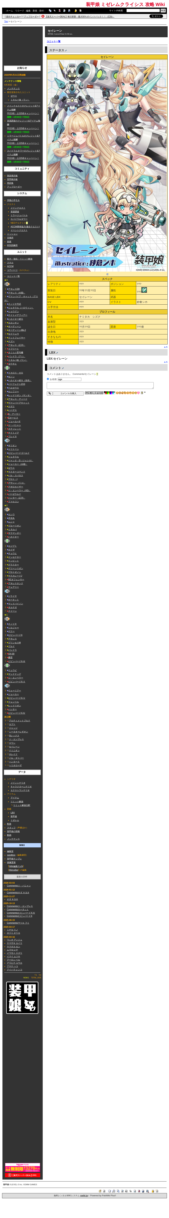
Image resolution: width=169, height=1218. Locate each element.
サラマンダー (14, 533)
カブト (12, 724)
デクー (11, 631)
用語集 (10, 183)
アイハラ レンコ (14, 969)
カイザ (11, 550)
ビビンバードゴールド (18, 453)
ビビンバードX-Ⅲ (16, 661)
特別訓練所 (12, 245)
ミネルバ (12, 529)
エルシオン (13, 323)
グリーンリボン (15, 568)
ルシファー (13, 391)
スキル (10, 262)
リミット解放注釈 (21, 805)
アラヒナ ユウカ (14, 963)
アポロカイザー (15, 487)
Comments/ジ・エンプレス (20, 906)
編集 (28, 10)
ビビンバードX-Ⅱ (16, 681)
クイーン (12, 611)
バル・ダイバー (16, 758)
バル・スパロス (15, 475)
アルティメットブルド (19, 720)
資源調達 (15, 211)
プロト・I (12, 479)
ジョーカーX (14, 421)
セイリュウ (13, 334)
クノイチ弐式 (14, 304)
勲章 (9, 824)
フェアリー (13, 587)
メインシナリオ (18, 783)
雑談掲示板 (12, 175)
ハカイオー (13, 537)
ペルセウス (13, 388)
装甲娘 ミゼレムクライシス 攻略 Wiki (125, 4)
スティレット (14, 429)
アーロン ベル (13, 960)
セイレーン (14, 747)
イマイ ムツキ (13, 956)
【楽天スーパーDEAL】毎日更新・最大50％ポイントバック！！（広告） (79, 16)
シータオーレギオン (18, 732)
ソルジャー (13, 627)
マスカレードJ (15, 576)
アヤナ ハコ (12, 966)
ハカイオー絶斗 (15, 319)
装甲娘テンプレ (14, 859)
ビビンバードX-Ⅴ (16, 698)
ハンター (12, 709)
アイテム (15, 797)
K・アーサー (14, 414)
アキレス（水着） (16, 293)
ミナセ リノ (12, 930)
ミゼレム (15, 820)
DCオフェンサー (16, 579)
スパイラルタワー (19, 219)
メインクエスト (18, 208)
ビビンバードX (15, 635)
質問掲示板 (12, 179)
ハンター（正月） (16, 498)
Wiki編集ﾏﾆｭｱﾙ (16, 866)
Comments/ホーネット (18, 909)
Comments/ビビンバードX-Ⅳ (21, 913)
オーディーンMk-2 (17, 330)
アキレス (12, 639)
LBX (13, 812)
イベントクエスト (19, 230)
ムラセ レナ (12, 950)
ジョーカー (13, 694)
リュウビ (12, 670)
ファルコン (13, 501)
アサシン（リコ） (16, 483)
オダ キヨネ (12, 899)
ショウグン (13, 311)
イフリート (13, 349)
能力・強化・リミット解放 (19, 259)
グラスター (13, 564)
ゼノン (11, 376)
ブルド (11, 646)
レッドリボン (14, 705)
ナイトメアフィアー (17, 315)
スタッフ (11, 827)
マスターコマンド (16, 472)
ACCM (10, 266)
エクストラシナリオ (20, 790)
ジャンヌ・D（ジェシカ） (20, 460)
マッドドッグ (14, 674)
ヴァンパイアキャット (18, 403)
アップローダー (31, 16)
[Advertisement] (22, 45)
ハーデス (12, 410)
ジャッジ (13, 728)
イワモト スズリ (14, 953)
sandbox (11, 855)
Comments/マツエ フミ (18, 923)
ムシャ (11, 522)
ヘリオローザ (15, 765)
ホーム (9, 10)
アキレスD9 (14, 289)
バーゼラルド (14, 494)
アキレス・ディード (17, 399)
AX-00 (11, 654)
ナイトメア (13, 433)
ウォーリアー (14, 690)
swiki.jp (84, 1195)
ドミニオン (14, 750)
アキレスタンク (15, 583)
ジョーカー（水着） (17, 464)
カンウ (11, 514)
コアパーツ (12, 270)
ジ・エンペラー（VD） (19, 490)
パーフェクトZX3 (16, 384)
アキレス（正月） (16, 345)
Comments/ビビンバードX (19, 916)
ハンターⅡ (14, 762)
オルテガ (12, 607)
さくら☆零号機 (15, 352)
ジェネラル (13, 457)
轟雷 (10, 657)
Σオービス (13, 418)
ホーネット (13, 600)
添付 (41, 10)
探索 (9, 241)
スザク (11, 406)
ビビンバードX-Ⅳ (16, 713)
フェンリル (13, 702)
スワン (12, 743)
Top (6, 21)
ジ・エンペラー (15, 678)
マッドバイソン (15, 603)
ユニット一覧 (13, 276)
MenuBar (13, 870)
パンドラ (12, 650)
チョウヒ (12, 553)
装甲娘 (14, 816)
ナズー (11, 341)
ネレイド (13, 754)
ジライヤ (12, 596)
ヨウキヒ (12, 364)
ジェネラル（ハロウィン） (21, 308)
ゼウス (14, 96)
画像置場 (11, 862)
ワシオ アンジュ (14, 940)
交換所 (10, 238)
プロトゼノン (14, 572)
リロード (19, 10)
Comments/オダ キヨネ (18, 892)
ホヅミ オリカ (13, 933)
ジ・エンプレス (16, 739)
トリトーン (13, 449)
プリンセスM (14, 642)
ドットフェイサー (16, 338)
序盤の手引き (13, 200)
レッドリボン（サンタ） (20, 395)
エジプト (12, 546)
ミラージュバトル (19, 215)
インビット (13, 561)
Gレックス (14, 735)
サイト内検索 (116, 10)
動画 (9, 835)
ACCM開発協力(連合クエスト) (25, 226)
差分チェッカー (13, 16)
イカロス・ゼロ (15, 373)
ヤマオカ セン (13, 946)
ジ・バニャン (14, 425)
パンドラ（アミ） (16, 356)
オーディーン (14, 326)
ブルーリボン (14, 526)
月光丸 (11, 518)
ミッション (12, 234)
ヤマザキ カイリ (14, 943)
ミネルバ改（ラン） (20, 100)
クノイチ (12, 624)
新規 (35, 10)
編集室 (10, 851)
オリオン (12, 445)
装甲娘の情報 (13, 831)
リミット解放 (17, 801)
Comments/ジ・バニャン (19, 885)
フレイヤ (12, 436)
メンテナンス (13, 88)
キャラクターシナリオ (21, 786)
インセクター (14, 557)
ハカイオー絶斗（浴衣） (20, 380)
